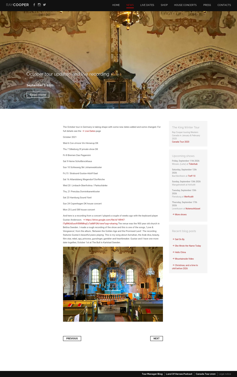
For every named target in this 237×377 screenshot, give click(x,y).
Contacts (224, 5)
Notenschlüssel (193, 208)
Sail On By (179, 239)
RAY (17, 5)
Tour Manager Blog (152, 374)
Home (116, 5)
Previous (72, 338)
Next (157, 338)
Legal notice (225, 374)
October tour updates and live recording (68, 74)
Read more (38, 95)
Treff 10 (191, 176)
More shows (181, 214)
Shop (164, 5)
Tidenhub (193, 164)
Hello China (180, 252)
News (130, 5)
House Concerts (185, 5)
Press (207, 5)
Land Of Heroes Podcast (179, 374)
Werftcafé (188, 196)
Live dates (147, 5)
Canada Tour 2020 (180, 142)
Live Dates (90, 131)
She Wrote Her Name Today (188, 246)
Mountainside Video (184, 259)
